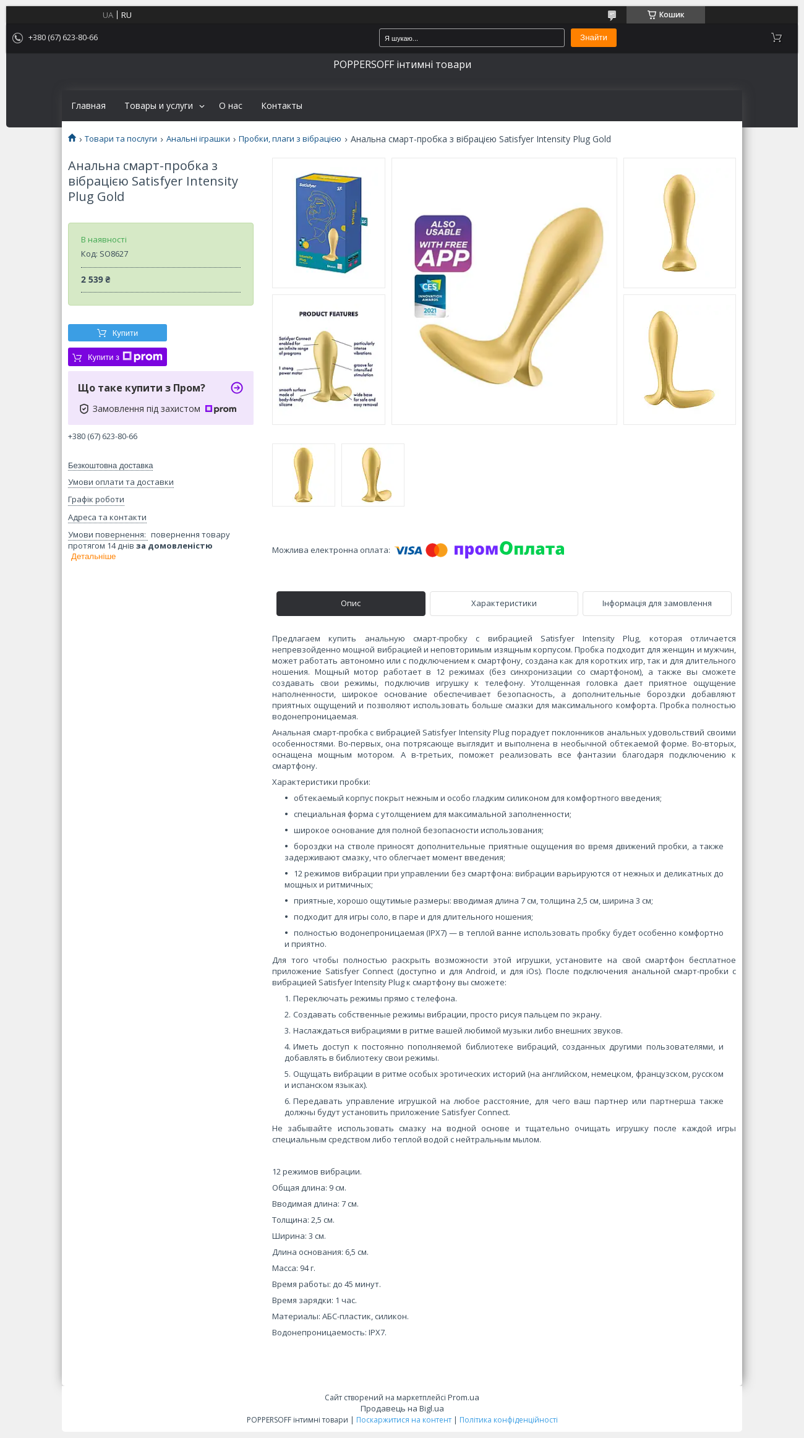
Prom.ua (463, 1397)
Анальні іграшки (198, 139)
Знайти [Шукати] (593, 37)
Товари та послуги (121, 139)
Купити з (125, 356)
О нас (230, 105)
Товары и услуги (158, 105)
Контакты (281, 105)
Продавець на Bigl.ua (402, 1408)
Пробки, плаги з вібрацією (290, 139)
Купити (126, 333)
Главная (88, 105)
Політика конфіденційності (509, 1419)
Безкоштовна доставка (110, 465)
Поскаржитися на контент (403, 1419)
